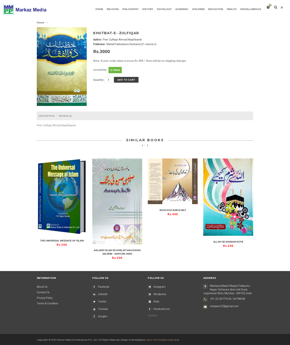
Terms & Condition (47, 303)
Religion (113, 9)
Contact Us (43, 292)
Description (47, 115)
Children (198, 9)
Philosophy (130, 9)
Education (215, 9)
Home (99, 9)
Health (232, 9)
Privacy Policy (45, 297)
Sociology (164, 9)
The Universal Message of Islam (62, 240)
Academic (181, 9)
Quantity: (98, 79)
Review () (65, 115)
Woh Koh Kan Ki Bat (172, 210)
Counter (152, 315)
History (147, 9)
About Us (42, 286)
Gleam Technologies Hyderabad (162, 339)
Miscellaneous (250, 9)
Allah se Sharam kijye (228, 241)
